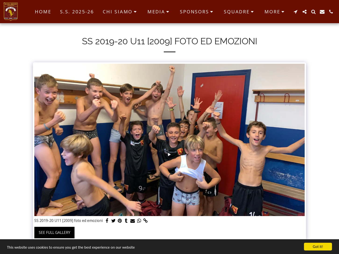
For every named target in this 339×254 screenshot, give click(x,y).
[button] (120, 12)
